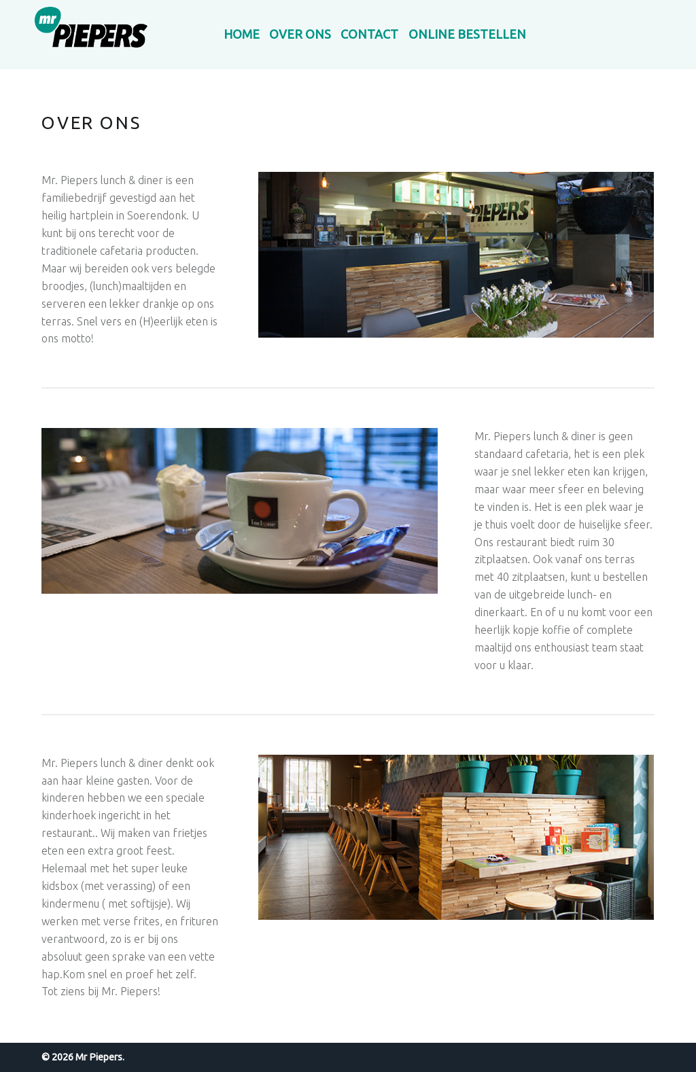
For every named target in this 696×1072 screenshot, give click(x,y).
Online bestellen (467, 34)
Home (242, 34)
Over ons (300, 34)
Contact (369, 34)
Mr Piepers (98, 1057)
